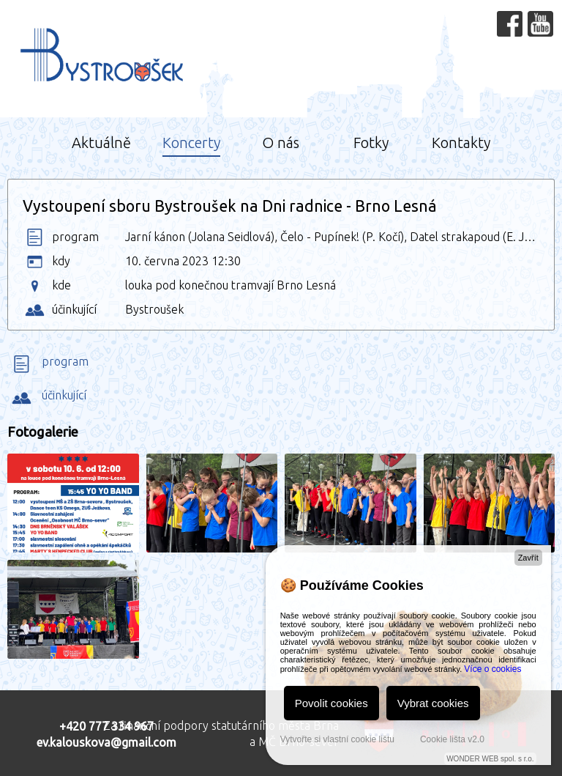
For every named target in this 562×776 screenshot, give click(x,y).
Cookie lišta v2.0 (452, 739)
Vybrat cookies (433, 703)
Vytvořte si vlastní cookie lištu (337, 739)
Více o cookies (492, 669)
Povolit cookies (331, 703)
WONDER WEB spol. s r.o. (489, 759)
